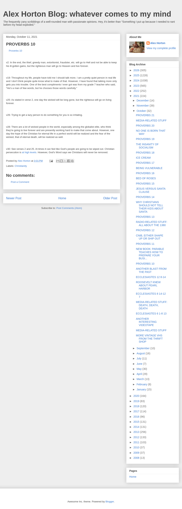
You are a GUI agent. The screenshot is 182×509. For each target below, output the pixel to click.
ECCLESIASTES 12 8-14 (151, 277)
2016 (136, 416)
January (141, 389)
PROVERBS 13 (145, 216)
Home (62, 198)
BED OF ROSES (146, 178)
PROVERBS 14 (145, 197)
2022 (136, 90)
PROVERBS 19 (145, 139)
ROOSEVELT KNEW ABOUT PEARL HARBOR (148, 285)
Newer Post (13, 198)
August (140, 353)
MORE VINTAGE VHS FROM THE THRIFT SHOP (149, 338)
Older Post (110, 198)
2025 (136, 75)
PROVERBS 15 (145, 183)
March (140, 379)
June (139, 363)
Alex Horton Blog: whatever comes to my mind (87, 14)
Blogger (109, 501)
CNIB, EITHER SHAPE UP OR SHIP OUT (149, 237)
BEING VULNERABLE (149, 168)
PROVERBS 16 (145, 173)
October (141, 110)
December (142, 100)
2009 (136, 452)
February (142, 384)
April (139, 373)
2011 (136, 442)
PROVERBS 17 (145, 162)
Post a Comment (20, 182)
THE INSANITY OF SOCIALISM (147, 146)
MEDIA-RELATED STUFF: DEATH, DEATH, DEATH (151, 305)
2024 (136, 80)
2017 (136, 411)
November (142, 105)
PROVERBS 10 (145, 263)
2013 (136, 431)
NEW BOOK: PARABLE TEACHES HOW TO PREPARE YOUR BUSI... (150, 253)
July (139, 358)
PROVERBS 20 (145, 125)
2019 (136, 401)
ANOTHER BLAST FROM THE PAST (151, 270)
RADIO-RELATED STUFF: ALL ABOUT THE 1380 (151, 223)
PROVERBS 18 (145, 152)
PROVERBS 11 (145, 243)
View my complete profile (161, 48)
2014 (136, 426)
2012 (136, 437)
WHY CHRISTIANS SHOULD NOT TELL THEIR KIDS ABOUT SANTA (149, 207)
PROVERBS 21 (145, 115)
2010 (136, 447)
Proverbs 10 (14, 50)
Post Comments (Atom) (69, 208)
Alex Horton (157, 43)
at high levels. (29, 152)
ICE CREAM (143, 157)
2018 (136, 406)
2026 (136, 70)
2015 (136, 421)
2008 (136, 457)
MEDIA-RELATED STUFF (151, 120)
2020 (136, 395)
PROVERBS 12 (145, 230)
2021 (136, 95)
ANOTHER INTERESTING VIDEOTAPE (146, 322)
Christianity (21, 166)
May (139, 368)
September (143, 348)
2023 (136, 85)
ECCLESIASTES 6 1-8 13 (151, 313)
